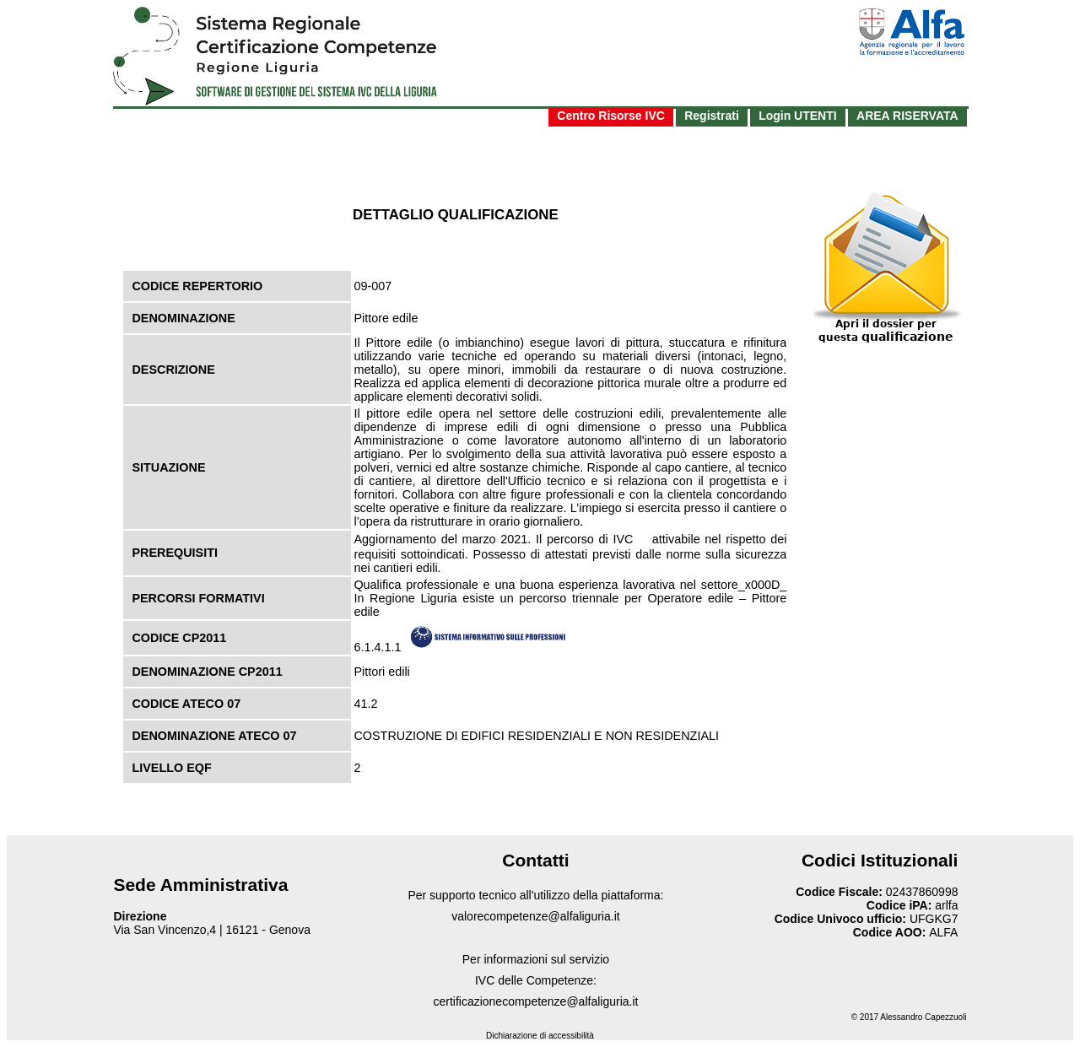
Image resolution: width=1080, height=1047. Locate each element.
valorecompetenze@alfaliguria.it (535, 916)
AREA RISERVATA (907, 115)
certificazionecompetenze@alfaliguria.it (535, 1001)
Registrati (711, 115)
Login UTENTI (798, 115)
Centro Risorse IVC (611, 115)
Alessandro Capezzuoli (923, 1017)
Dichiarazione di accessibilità (540, 1035)
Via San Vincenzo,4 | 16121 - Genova (211, 929)
